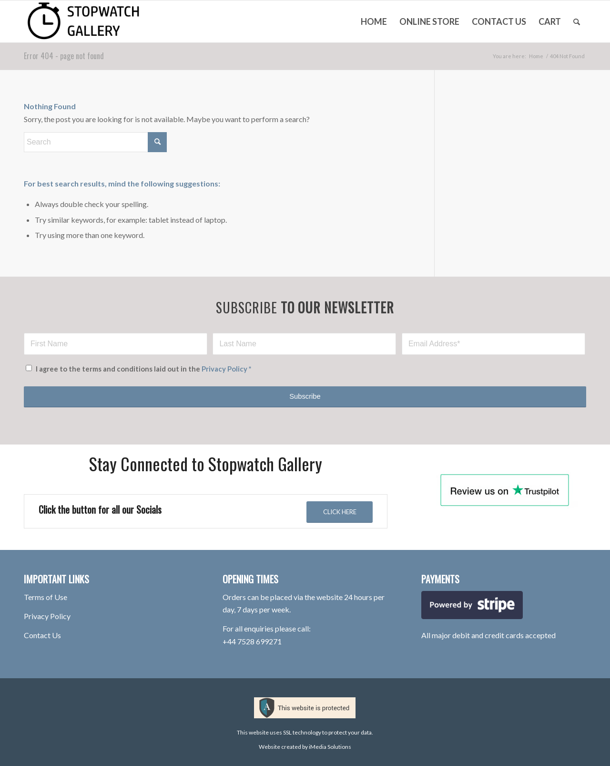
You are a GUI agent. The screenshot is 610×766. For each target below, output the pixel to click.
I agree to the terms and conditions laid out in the (143, 368)
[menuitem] (374, 21)
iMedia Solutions (330, 746)
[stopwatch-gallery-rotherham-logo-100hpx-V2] (95, 21)
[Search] (576, 21)
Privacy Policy (224, 368)
